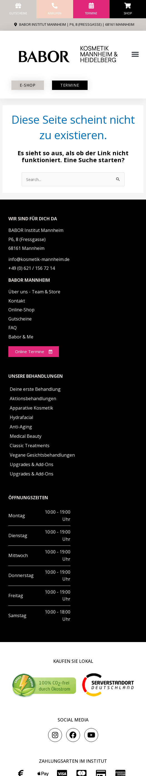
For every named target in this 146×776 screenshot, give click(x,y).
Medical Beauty (25, 436)
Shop (128, 13)
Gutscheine (18, 13)
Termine (91, 13)
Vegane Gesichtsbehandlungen (42, 455)
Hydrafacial (21, 417)
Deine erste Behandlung (35, 389)
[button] (135, 54)
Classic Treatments (30, 446)
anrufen (54, 13)
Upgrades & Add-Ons (31, 464)
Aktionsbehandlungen (33, 398)
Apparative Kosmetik (31, 408)
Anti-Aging (21, 427)
